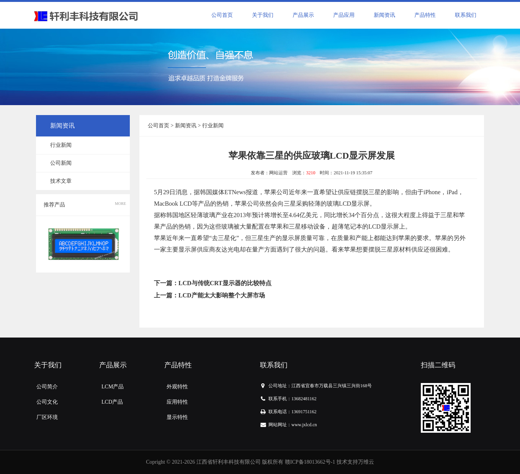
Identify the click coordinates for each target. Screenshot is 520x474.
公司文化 (47, 402)
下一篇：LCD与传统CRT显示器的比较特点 (212, 283)
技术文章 (61, 181)
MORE (120, 203)
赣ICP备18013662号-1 (310, 462)
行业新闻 (61, 145)
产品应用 (344, 15)
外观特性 (177, 387)
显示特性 (177, 417)
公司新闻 (61, 163)
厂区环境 (47, 417)
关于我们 (262, 15)
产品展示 (303, 15)
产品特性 (425, 15)
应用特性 (177, 402)
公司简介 (47, 387)
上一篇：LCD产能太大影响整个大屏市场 (209, 295)
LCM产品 (112, 387)
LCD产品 (112, 402)
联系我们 (465, 15)
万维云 (366, 462)
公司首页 (222, 15)
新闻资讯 (384, 15)
